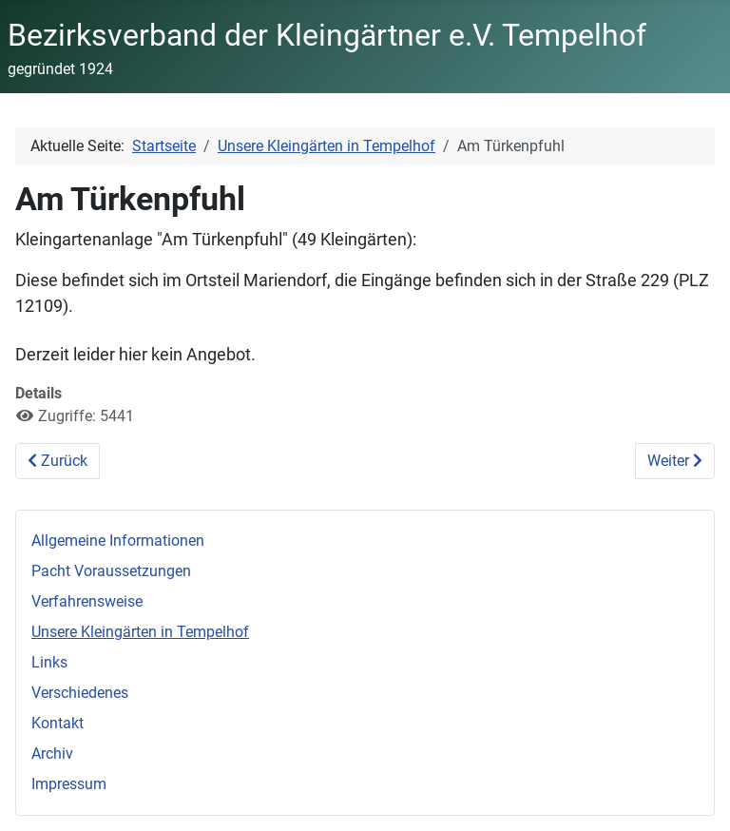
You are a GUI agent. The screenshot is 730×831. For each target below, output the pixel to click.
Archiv (52, 753)
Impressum (68, 784)
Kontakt (57, 723)
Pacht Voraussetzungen (111, 571)
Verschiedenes (79, 693)
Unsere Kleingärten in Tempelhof (140, 632)
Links (49, 662)
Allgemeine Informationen (117, 540)
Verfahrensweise (87, 601)
